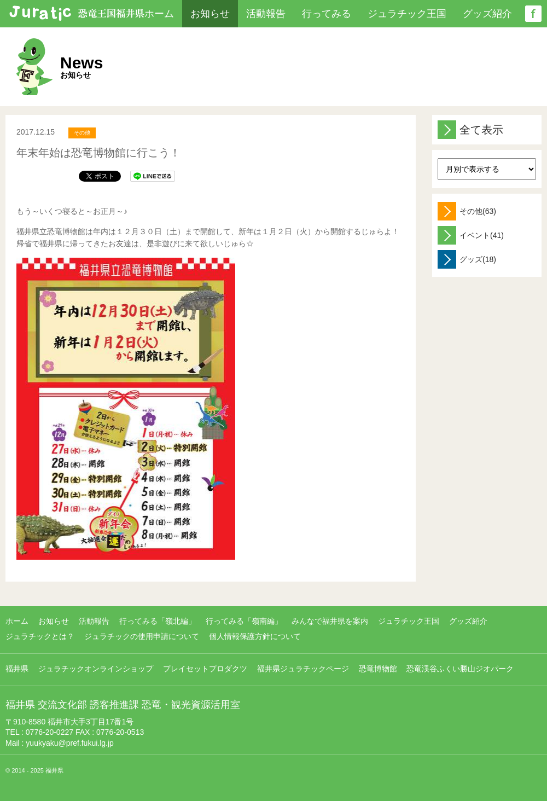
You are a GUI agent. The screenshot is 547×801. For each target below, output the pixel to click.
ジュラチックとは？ (39, 636)
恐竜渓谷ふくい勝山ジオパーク (460, 668)
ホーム (159, 13)
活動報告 (266, 13)
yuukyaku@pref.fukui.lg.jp (70, 743)
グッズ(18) (467, 259)
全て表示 (470, 129)
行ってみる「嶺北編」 (157, 621)
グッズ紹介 (487, 13)
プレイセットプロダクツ (205, 668)
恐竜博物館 (378, 668)
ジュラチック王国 (407, 13)
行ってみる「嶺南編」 (244, 621)
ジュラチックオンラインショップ (95, 668)
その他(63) (467, 211)
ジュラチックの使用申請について (141, 636)
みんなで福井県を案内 (330, 621)
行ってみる (326, 13)
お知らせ (210, 13)
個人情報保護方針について (255, 636)
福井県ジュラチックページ (303, 668)
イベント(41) (471, 235)
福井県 (16, 668)
